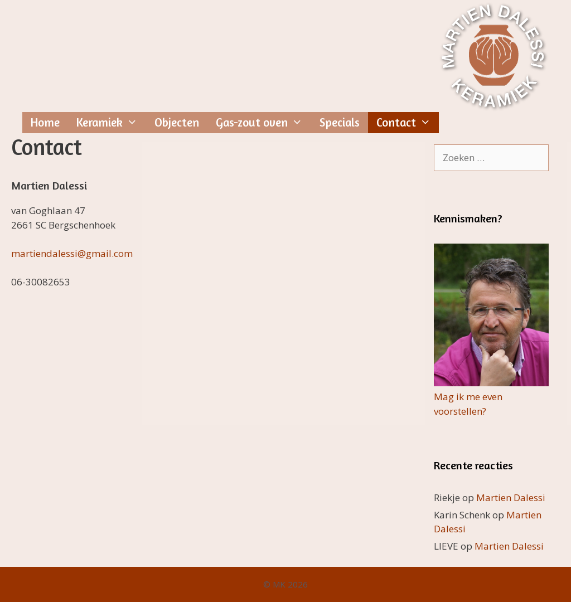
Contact (407, 122)
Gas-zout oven (263, 122)
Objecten (176, 122)
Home (45, 122)
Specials (340, 122)
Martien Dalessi (510, 497)
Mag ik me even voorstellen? (491, 396)
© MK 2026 (285, 584)
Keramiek (111, 122)
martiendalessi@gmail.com (72, 253)
